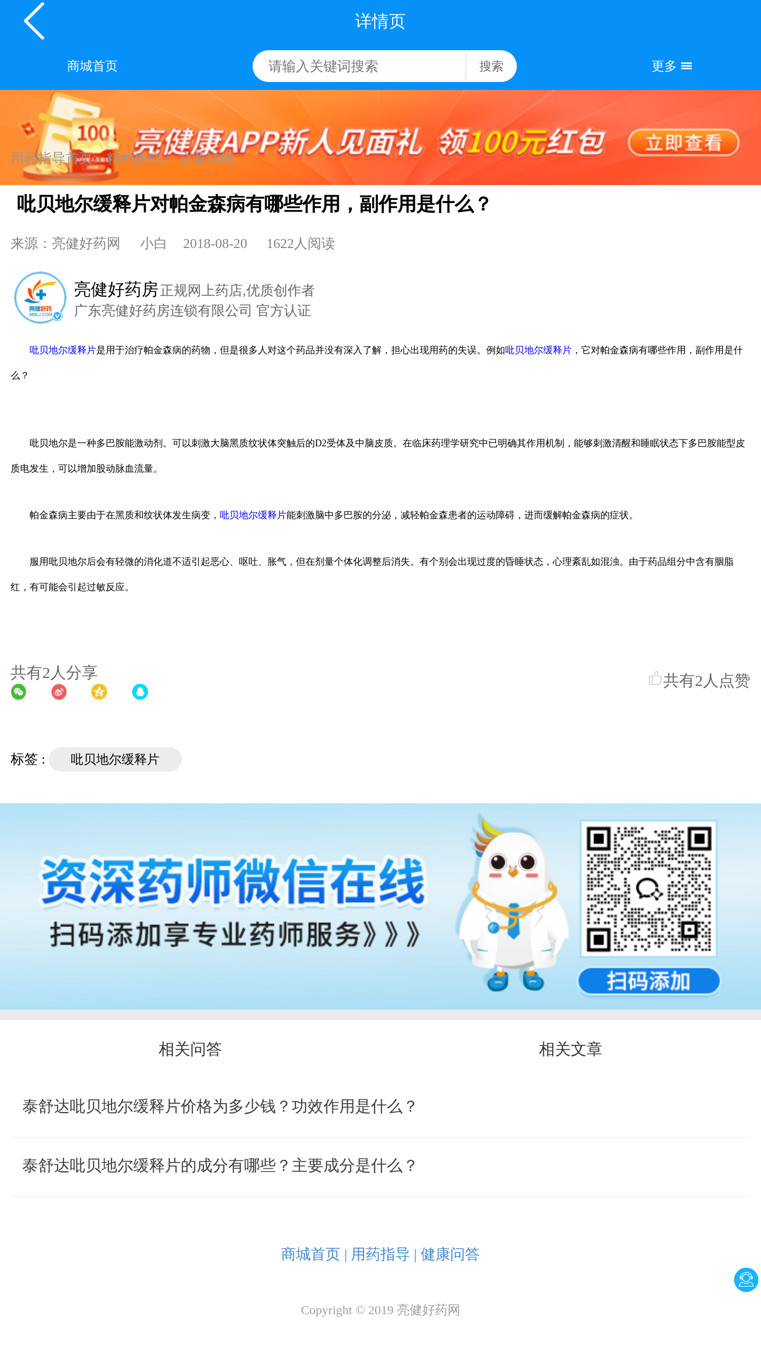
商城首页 (92, 66)
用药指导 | (384, 1254)
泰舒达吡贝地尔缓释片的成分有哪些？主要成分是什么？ (220, 1165)
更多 (664, 66)
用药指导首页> (56, 158)
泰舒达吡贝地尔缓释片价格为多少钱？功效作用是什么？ (220, 1106)
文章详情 (206, 158)
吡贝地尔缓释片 (63, 350)
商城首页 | (314, 1254)
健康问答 (450, 1254)
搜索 (491, 66)
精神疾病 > (140, 158)
